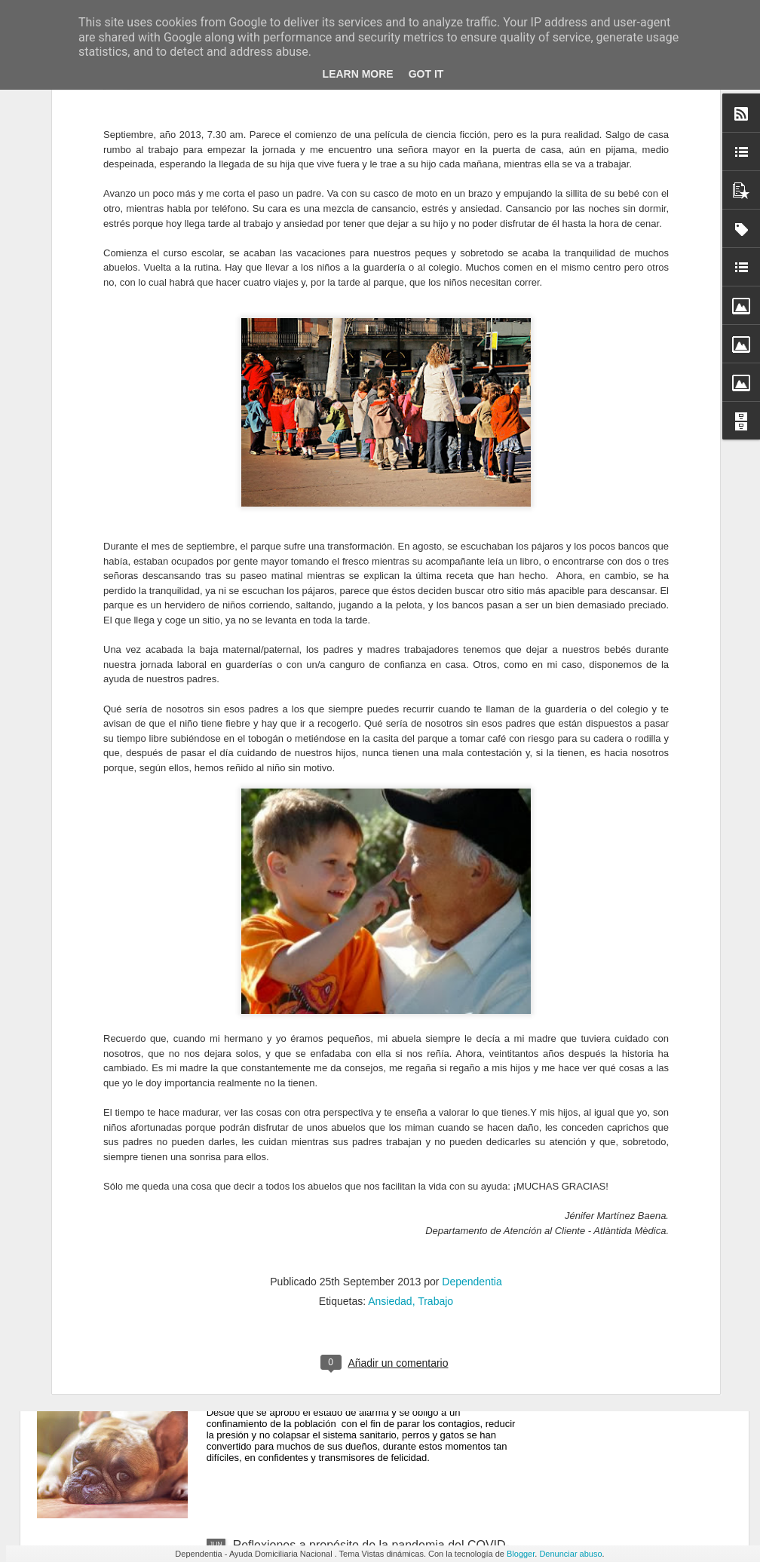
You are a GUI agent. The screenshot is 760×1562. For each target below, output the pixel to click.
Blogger (521, 1553)
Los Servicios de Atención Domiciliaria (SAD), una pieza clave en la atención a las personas (366, 867)
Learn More (358, 74)
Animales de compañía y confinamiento (338, 1374)
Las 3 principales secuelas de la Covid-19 (344, 1031)
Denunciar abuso (570, 1553)
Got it (426, 74)
